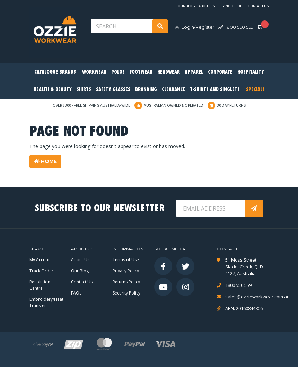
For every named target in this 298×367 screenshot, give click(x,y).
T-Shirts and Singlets (215, 89)
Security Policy (126, 293)
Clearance (173, 89)
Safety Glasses (113, 89)
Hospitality (250, 72)
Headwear (168, 72)
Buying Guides (231, 5)
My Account (40, 260)
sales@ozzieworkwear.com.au (247, 296)
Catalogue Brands (55, 72)
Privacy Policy (126, 271)
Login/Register (194, 27)
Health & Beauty (53, 89)
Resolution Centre (39, 285)
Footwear (141, 72)
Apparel (194, 72)
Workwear (94, 72)
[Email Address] (211, 208)
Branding (146, 89)
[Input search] (122, 26)
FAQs (76, 293)
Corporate (220, 72)
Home (45, 161)
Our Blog (186, 5)
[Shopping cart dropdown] (262, 27)
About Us (207, 5)
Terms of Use (126, 260)
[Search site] (160, 26)
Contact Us (258, 5)
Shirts (84, 89)
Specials (255, 89)
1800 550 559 (236, 27)
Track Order (41, 271)
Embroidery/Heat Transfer (46, 302)
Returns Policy (126, 282)
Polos (118, 72)
